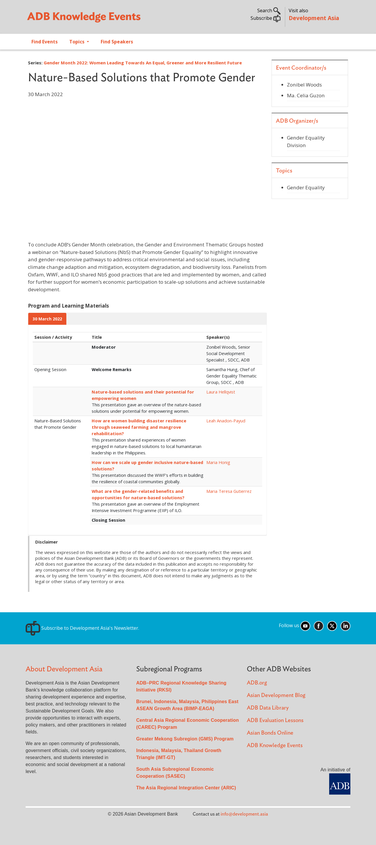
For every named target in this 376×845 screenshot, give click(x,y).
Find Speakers (117, 41)
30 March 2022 (47, 319)
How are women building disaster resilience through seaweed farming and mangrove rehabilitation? (139, 427)
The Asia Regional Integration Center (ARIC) (186, 787)
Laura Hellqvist (220, 392)
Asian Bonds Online (270, 733)
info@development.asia (244, 814)
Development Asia (314, 18)
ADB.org (257, 683)
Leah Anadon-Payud (225, 421)
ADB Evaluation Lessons (275, 720)
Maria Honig (218, 462)
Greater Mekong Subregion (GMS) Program (185, 738)
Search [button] (269, 10)
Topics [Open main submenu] (77, 41)
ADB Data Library (268, 708)
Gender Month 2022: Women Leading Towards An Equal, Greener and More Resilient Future (143, 63)
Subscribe (266, 18)
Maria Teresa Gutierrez (228, 491)
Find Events (44, 41)
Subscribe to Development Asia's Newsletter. (82, 628)
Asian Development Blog (276, 695)
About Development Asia (64, 669)
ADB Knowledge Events (275, 745)
